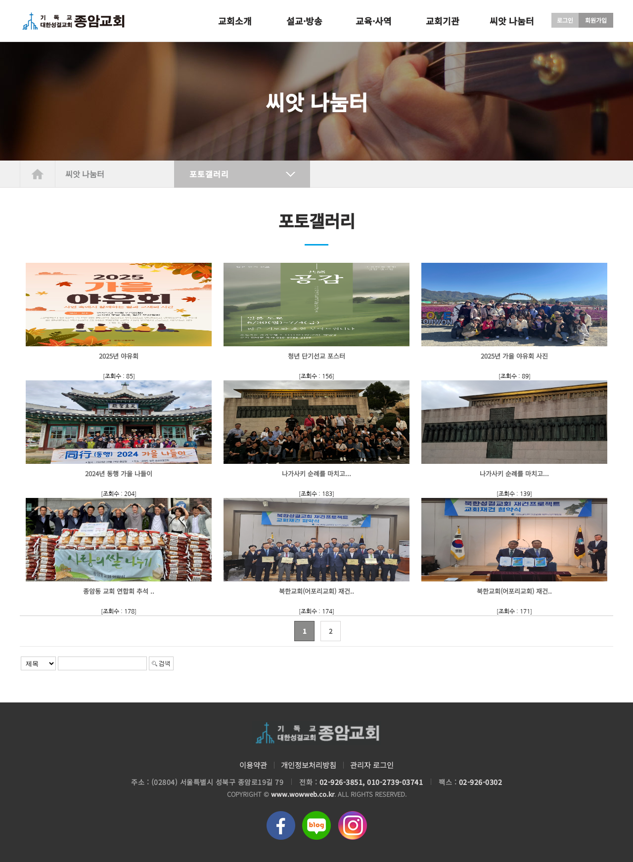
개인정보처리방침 (308, 765)
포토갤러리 (209, 174)
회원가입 (596, 20)
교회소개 (235, 20)
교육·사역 (374, 20)
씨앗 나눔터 (512, 20)
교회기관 (442, 20)
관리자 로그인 (372, 765)
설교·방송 (304, 20)
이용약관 (253, 765)
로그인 (565, 20)
